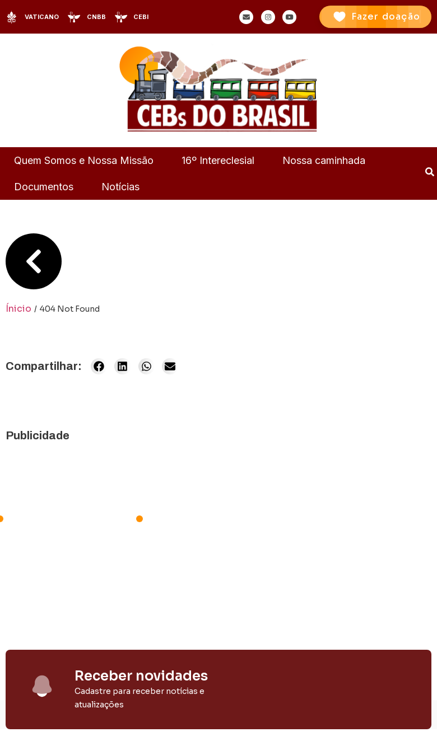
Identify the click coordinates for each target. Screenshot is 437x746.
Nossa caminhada (323, 160)
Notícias (120, 187)
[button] (99, 366)
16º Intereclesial (218, 160)
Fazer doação (385, 16)
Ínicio (18, 309)
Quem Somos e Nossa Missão (84, 160)
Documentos (43, 187)
